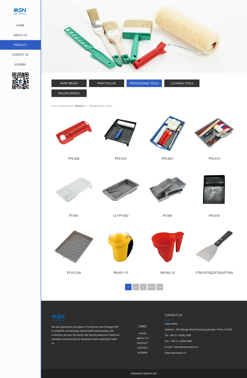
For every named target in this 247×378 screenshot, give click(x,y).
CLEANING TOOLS (181, 83)
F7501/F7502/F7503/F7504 (214, 273)
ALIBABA (20, 64)
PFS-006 (73, 158)
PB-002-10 (167, 273)
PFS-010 (120, 158)
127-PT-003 (120, 216)
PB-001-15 (121, 273)
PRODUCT (20, 45)
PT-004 (167, 216)
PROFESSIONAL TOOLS (144, 83)
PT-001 (74, 216)
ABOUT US (20, 35)
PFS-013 (214, 158)
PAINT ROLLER (106, 83)
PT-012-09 (74, 273)
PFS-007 (167, 158)
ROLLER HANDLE (69, 93)
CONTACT (142, 347)
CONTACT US (20, 55)
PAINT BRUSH (69, 83)
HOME (20, 25)
